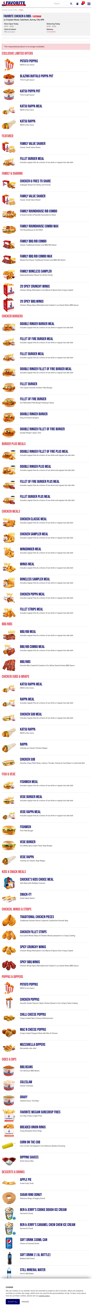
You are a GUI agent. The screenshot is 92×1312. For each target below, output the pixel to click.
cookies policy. (44, 1296)
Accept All (13, 1302)
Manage (25, 1302)
